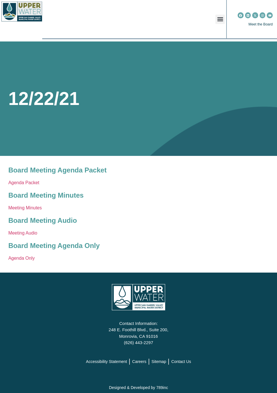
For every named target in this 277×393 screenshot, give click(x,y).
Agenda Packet (23, 182)
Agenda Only (21, 258)
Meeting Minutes (25, 207)
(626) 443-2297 (138, 342)
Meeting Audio (22, 233)
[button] (220, 19)
